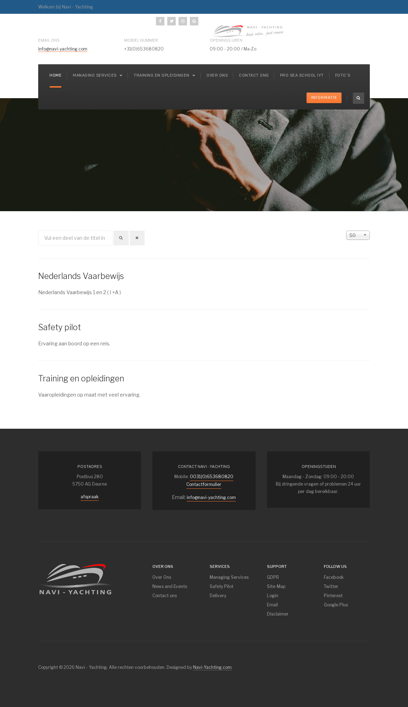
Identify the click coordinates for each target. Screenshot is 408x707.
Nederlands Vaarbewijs (81, 276)
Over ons (217, 75)
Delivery (218, 595)
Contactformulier (203, 484)
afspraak (90, 496)
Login (272, 595)
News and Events (169, 586)
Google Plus (336, 604)
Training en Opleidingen (164, 75)
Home (55, 75)
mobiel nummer (141, 40)
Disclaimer (277, 614)
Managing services (97, 75)
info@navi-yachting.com (62, 49)
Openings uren (226, 40)
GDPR (273, 577)
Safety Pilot (221, 586)
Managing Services (229, 577)
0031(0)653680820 (211, 476)
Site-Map (276, 586)
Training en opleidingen (81, 379)
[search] (358, 98)
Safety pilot (59, 327)
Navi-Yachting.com (212, 667)
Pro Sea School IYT (302, 75)
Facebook (334, 577)
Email (272, 604)
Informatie (324, 97)
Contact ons (254, 75)
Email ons (49, 40)
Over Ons (161, 577)
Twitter (331, 586)
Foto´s (342, 75)
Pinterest (333, 595)
